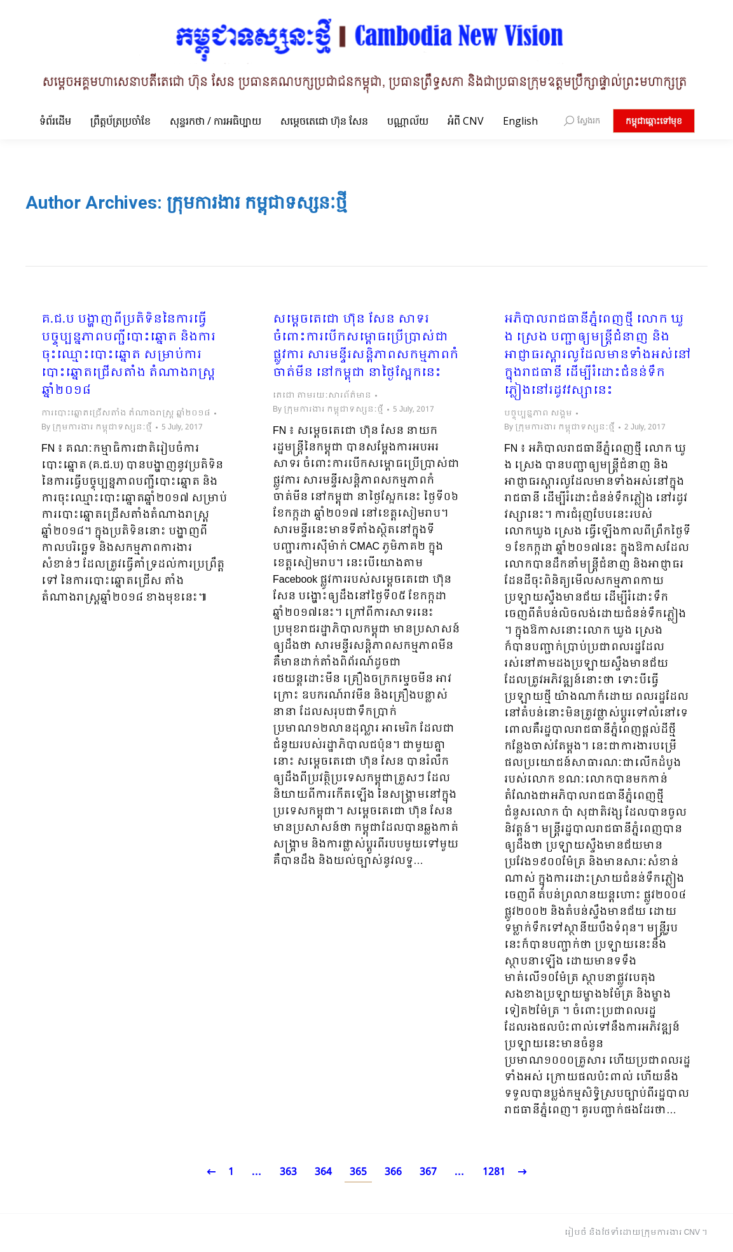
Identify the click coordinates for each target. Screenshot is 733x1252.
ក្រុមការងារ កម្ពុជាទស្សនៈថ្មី (257, 202)
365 (358, 1172)
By (96, 427)
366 (393, 1172)
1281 (494, 1172)
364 (323, 1172)
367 (428, 1172)
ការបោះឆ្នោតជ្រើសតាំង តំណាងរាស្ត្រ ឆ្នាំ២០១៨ (125, 413)
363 (288, 1172)
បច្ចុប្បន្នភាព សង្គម (538, 413)
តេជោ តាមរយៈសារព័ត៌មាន (322, 395)
